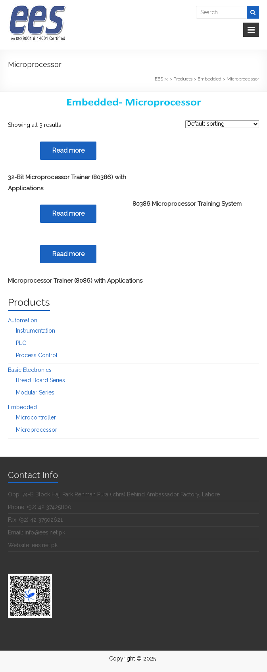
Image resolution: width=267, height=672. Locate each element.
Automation (22, 320)
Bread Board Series (40, 380)
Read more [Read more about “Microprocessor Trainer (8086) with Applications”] (68, 254)
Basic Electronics (30, 370)
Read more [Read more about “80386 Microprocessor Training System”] (68, 213)
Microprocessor (36, 430)
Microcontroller (36, 417)
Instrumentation (35, 330)
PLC (21, 343)
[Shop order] (222, 124)
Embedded (22, 407)
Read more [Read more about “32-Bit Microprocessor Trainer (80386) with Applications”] (68, 150)
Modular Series (35, 392)
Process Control (37, 355)
